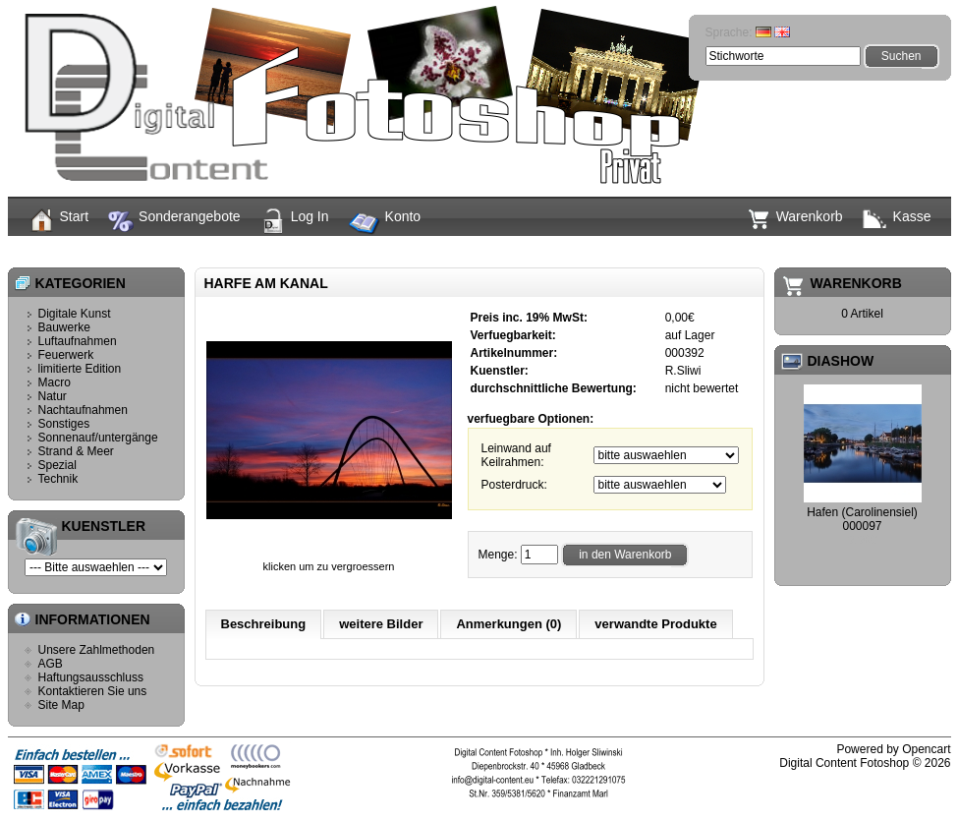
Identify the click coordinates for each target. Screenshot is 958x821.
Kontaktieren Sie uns (92, 691)
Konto (385, 224)
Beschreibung (264, 623)
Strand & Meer (76, 451)
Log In (294, 221)
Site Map (61, 705)
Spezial (57, 465)
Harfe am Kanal (509, 251)
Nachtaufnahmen (83, 410)
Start (58, 220)
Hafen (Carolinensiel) (862, 512)
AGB (50, 664)
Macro (54, 382)
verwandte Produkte (655, 623)
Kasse (897, 218)
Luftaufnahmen (77, 341)
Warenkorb (795, 219)
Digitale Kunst (74, 314)
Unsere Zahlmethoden (96, 650)
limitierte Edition (80, 369)
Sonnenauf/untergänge (98, 437)
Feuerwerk (66, 355)
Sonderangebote (174, 221)
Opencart (926, 749)
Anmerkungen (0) (508, 623)
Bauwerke (64, 327)
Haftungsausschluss (90, 677)
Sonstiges (64, 424)
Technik (58, 479)
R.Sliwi (683, 371)
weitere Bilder (381, 623)
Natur (52, 396)
